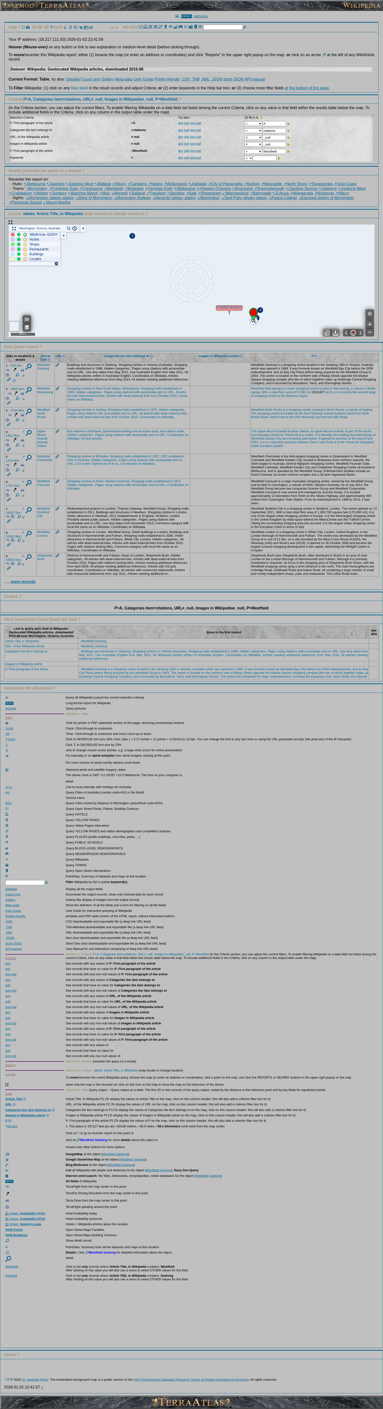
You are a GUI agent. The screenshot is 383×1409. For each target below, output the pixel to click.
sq (327, 392)
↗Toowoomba (321, 184)
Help (13, 27)
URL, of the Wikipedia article (24, 646)
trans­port (266, 446)
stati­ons (79, 431)
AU (126, 27)
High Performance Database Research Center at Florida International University (191, 1379)
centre (313, 388)
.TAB (195, 79)
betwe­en (303, 442)
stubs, (155, 431)
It (316, 435)
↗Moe (104, 193)
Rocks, (340, 409)
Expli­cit (97, 463)
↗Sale (191, 193)
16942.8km (15, 535)
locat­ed (324, 388)
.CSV (185, 79)
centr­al (328, 413)
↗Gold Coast (345, 184)
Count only (91, 79)
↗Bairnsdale (260, 193)
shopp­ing (302, 388)
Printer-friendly (167, 79)
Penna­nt (326, 417)
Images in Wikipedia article (23, 664)
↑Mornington (36, 188)
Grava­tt (42, 438)
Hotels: (25, 1213)
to (287, 417)
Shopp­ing (74, 388)
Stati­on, (304, 431)
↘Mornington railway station (49, 198)
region (303, 396)
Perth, (100, 481)
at (286, 88)
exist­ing (343, 435)
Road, (265, 417)
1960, (71, 392)
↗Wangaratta (301, 193)
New (99, 388)
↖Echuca (280, 193)
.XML (205, 79)
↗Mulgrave (134, 188)
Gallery (107, 79)
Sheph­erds (44, 555)
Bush (40, 559)
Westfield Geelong (93, 641)
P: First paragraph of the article (26, 669)
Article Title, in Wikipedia (22, 641)
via (318, 417)
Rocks (41, 417)
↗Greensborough (269, 188)
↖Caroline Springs (302, 188)
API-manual (255, 79)
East (254, 435)
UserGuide (14, 688)
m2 (309, 392)
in (94, 388)
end (359, 438)
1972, (177, 481)
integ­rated (367, 442)
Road (344, 417)
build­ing (125, 431)
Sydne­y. (367, 409)
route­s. (309, 435)
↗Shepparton (209, 193)
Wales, (116, 388)
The (253, 413)
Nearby (15, 171)
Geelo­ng (43, 368)
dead (82, 396)
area (289, 392)
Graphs (11, 596)
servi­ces (341, 438)
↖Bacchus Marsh (83, 193)
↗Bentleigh (113, 188)
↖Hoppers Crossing (213, 188)
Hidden (81, 392)
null (186, 123)
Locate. (46, 214)
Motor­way (308, 417)
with (137, 392)
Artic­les (111, 396)
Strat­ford (43, 512)
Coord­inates (148, 417)
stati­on (41, 446)
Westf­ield (43, 365)
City (278, 438)
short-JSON (233, 79)
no (165, 392)
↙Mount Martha (56, 202)
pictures (201, 16)
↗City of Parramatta (225, 184)
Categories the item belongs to (26, 651)
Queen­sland (111, 431)
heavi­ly (296, 438)
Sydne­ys (317, 413)
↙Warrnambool (235, 193)
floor (282, 392)
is (283, 388)
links (147, 396)
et (113, 463)
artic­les (148, 413)
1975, (154, 409)
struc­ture (144, 431)
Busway (292, 431)
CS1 (78, 463)
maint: (86, 463)
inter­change (364, 435)
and (159, 392)
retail (274, 392)
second (363, 392)
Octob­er (163, 396)
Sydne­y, (101, 409)
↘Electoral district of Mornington (326, 198)
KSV (133, 27)
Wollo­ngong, (131, 388)
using (117, 392)
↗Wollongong (175, 184)
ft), (331, 392)
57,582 (301, 392)
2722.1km (15, 484)
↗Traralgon (156, 193)
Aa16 (56, 27)
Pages (108, 392)
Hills (297, 417)
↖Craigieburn (20, 193)
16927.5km (15, 511)
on (78, 399)
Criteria (94, 99)
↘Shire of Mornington (94, 198)
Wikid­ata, (87, 399)
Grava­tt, (338, 431)
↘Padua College (282, 198)
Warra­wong (45, 392)
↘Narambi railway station (174, 198)
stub (88, 438)
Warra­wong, (341, 388)
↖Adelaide (197, 184)
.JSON (216, 79)
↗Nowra (155, 184)
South (107, 388)
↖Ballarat (103, 184)
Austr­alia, (83, 460)
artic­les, (97, 438)
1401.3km (15, 434)
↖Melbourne (34, 184)
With (265, 392)
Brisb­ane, (95, 431)
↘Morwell (119, 193)
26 (296, 413)
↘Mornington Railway (132, 198)
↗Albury (119, 184)
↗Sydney (252, 184)
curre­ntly (345, 392)
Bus (70, 431)
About (9, 1355)
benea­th (326, 435)
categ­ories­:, (95, 392)
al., (117, 463)
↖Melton (40, 193)
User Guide (143, 79)
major (291, 388)
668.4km (17, 389)
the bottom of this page (309, 88)
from (154, 396)
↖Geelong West (79, 184)
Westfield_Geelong (94, 646)
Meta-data (123, 79)
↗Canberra (137, 184)
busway (42, 442)
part (351, 431)
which (274, 417)
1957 (164, 456)
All (177, 392)
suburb (358, 388)
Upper (41, 431)
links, (102, 396)
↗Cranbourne (91, 188)
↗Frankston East (63, 188)
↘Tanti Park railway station (244, 198)
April (369, 438)
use (104, 463)
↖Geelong (55, 184)
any (180, 123)
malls (158, 388)
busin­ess (340, 413)
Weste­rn (111, 481)
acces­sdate (149, 392)
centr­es (86, 388)
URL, (171, 392)
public (255, 446)
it (335, 392)
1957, (156, 456)
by (282, 435)
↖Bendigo (176, 193)
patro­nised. (310, 438)
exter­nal (92, 396)
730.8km (17, 410)
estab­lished (171, 388)
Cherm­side (44, 460)
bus (301, 435)
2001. (255, 442)
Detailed (73, 79)
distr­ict (351, 413)
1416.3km (15, 459)
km (301, 413)
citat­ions (127, 392)
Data (8, 347)
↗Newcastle (271, 184)
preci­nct (290, 442)
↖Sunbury (58, 193)
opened (326, 438)
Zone (313, 442)
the (354, 392)
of (365, 388)
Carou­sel (43, 485)
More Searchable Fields (26, 619)
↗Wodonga (324, 193)
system (278, 446)
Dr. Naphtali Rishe (35, 1379)
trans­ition (277, 442)
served (274, 435)
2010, (174, 396)
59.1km (16, 365)
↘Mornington (208, 198)
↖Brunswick (242, 188)
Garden (270, 438)
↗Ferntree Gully (158, 188)
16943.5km (15, 558)
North (41, 413)
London (42, 535)
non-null (195, 123)
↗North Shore (295, 184)
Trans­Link (291, 435)
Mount (41, 435)
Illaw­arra (292, 396)
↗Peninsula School (25, 202)
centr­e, (307, 409)
